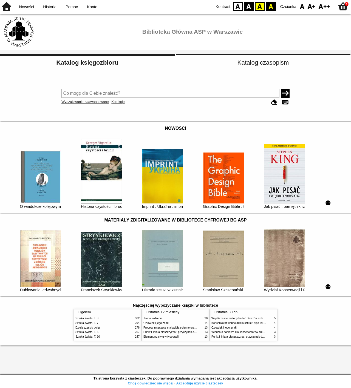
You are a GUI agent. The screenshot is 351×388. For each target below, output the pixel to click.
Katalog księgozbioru (87, 62)
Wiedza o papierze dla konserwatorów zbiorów (239, 332)
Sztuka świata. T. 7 (86, 322)
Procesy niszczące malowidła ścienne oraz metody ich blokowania (184, 327)
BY (271, 6)
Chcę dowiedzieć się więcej (150, 383)
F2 (324, 6)
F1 (311, 6)
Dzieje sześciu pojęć (87, 327)
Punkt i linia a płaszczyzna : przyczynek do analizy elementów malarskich (188, 332)
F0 (302, 6)
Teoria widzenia (152, 318)
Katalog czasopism (263, 62)
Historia (49, 7)
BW (248, 6)
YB (260, 6)
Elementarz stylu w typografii (161, 336)
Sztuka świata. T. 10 (87, 336)
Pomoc (72, 7)
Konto (92, 7)
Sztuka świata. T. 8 (86, 318)
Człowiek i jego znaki (156, 322)
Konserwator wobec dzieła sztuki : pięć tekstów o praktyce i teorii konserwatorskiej (261, 322)
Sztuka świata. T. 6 (86, 332)
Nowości (26, 7)
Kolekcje (117, 102)
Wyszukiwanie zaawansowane (85, 102)
